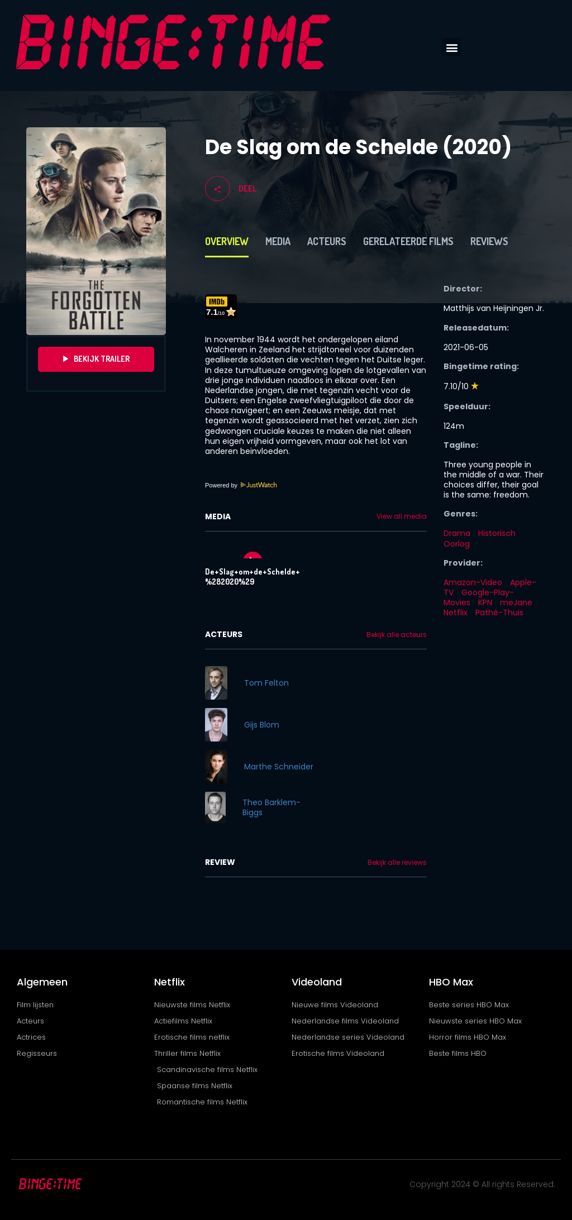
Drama (457, 533)
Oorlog (457, 543)
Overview (227, 241)
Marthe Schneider (278, 767)
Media (277, 241)
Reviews (489, 241)
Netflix (456, 612)
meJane (516, 602)
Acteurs (326, 241)
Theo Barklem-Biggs (271, 807)
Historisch (497, 533)
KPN (485, 602)
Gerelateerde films (408, 241)
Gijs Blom (261, 725)
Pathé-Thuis (499, 612)
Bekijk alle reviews (397, 862)
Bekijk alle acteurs (396, 634)
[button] (451, 47)
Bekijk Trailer (96, 359)
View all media (401, 516)
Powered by (241, 485)
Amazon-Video (473, 582)
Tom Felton (266, 683)
